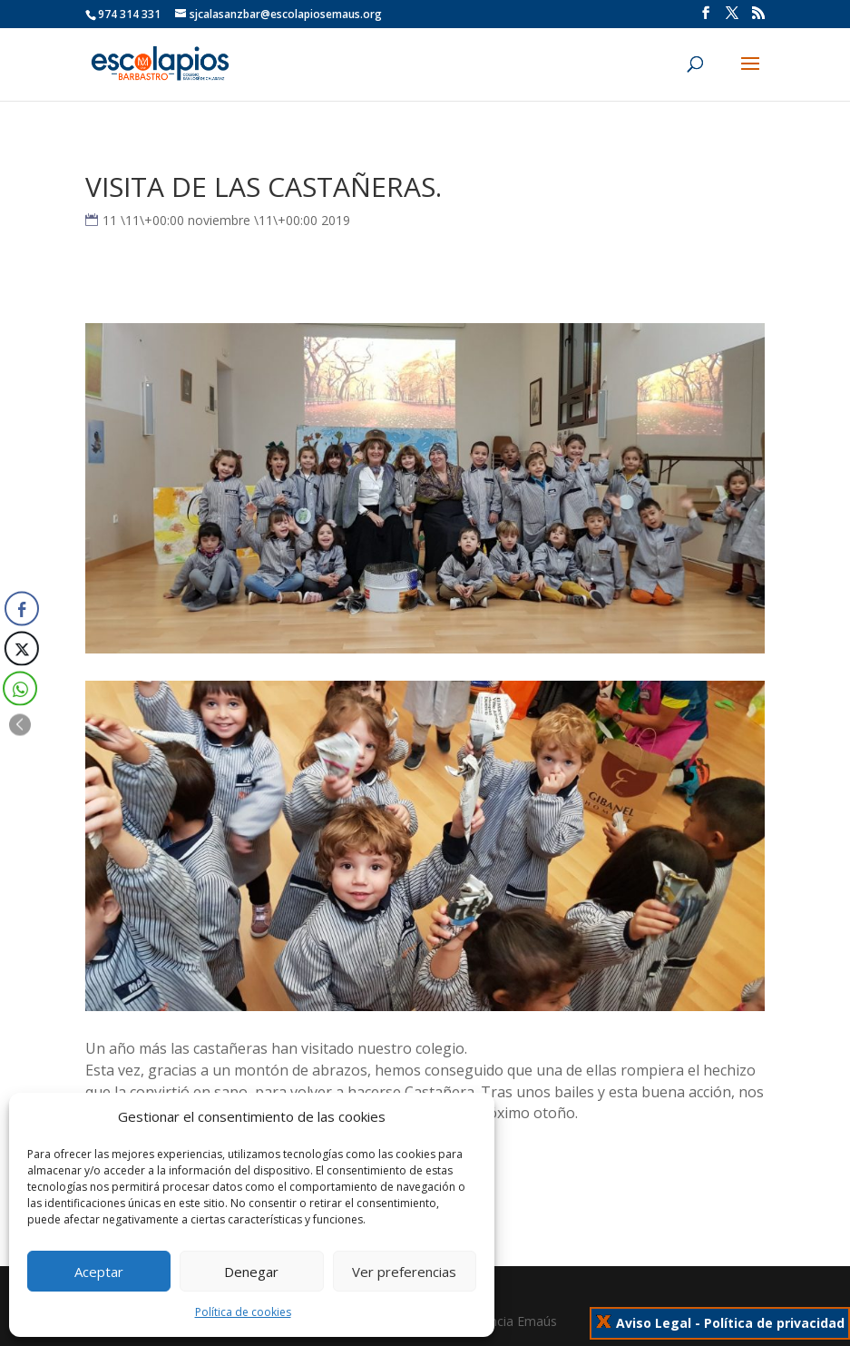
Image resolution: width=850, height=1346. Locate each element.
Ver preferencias (404, 1271)
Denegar (251, 1271)
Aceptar (98, 1271)
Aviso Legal (653, 1322)
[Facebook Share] (22, 608)
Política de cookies (243, 1312)
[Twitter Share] (20, 648)
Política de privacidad (774, 1322)
